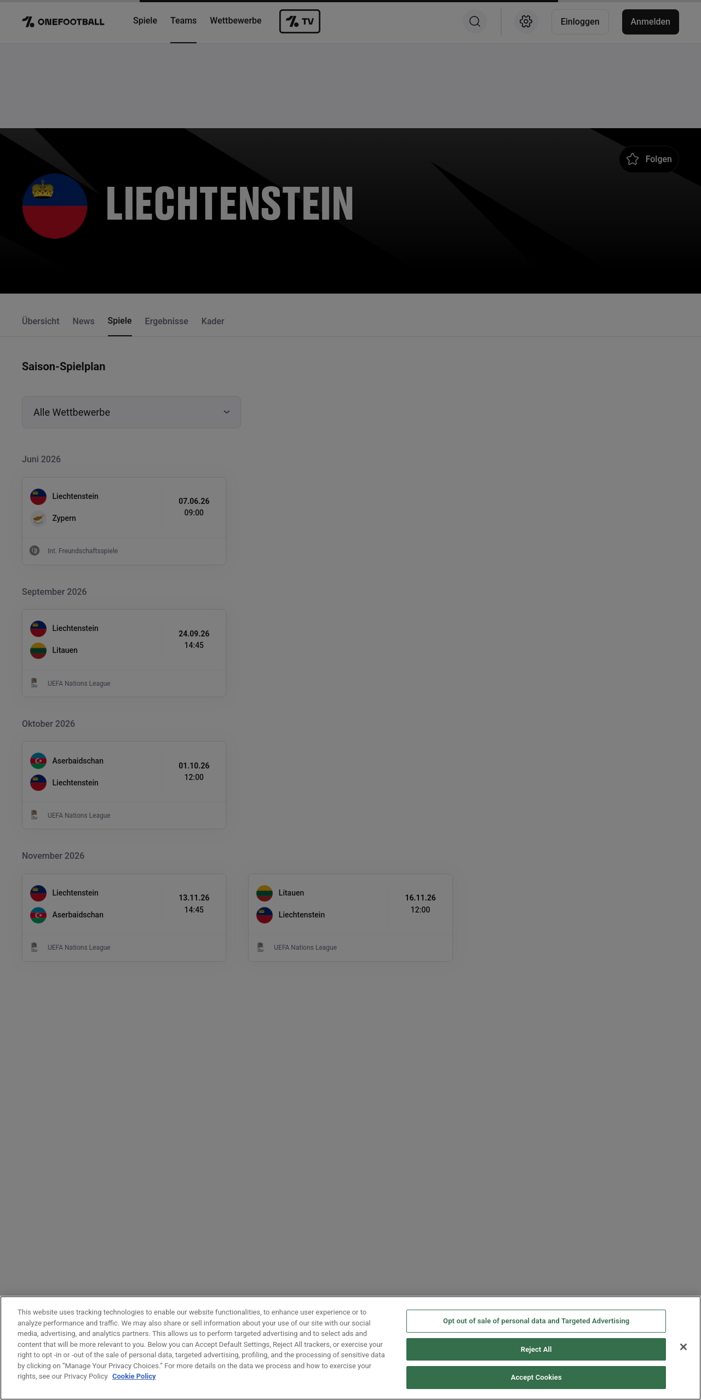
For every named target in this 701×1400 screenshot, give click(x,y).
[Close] (683, 1374)
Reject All (536, 1376)
